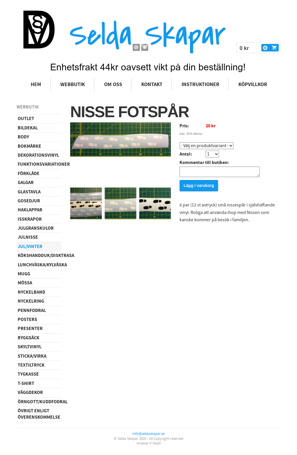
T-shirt (26, 383)
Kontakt (151, 84)
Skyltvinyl (29, 347)
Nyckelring (31, 301)
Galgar (26, 182)
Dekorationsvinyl (38, 155)
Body (23, 137)
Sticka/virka (32, 356)
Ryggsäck (28, 338)
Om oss (113, 84)
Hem (36, 84)
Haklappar (30, 210)
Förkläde (28, 173)
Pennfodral (32, 310)
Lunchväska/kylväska (39, 265)
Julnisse (28, 237)
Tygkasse (28, 374)
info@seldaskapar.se (148, 433)
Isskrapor (30, 219)
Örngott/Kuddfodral (39, 402)
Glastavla (29, 192)
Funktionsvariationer (39, 164)
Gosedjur (29, 201)
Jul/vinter (30, 246)
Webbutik (72, 84)
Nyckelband (31, 292)
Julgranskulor (36, 228)
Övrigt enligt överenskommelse (39, 414)
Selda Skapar (147, 35)
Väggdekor (30, 392)
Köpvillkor (252, 84)
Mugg (24, 274)
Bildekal (28, 128)
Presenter (30, 328)
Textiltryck (31, 365)
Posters (27, 319)
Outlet (26, 118)
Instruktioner (200, 84)
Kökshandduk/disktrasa (39, 255)
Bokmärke (29, 146)
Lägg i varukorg (199, 187)
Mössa (25, 283)
